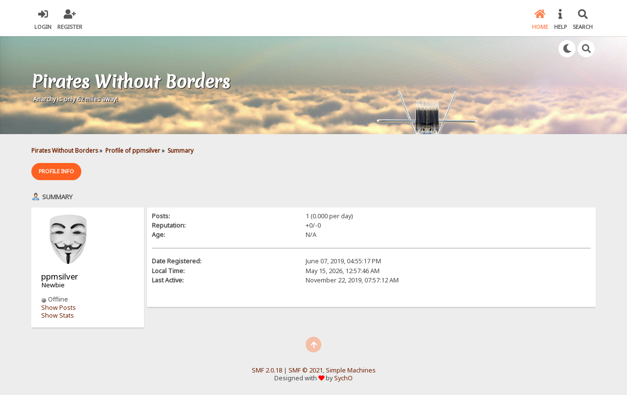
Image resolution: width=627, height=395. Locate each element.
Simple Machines (351, 370)
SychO (343, 378)
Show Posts (58, 307)
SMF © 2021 (306, 370)
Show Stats (57, 315)
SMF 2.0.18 (267, 370)
